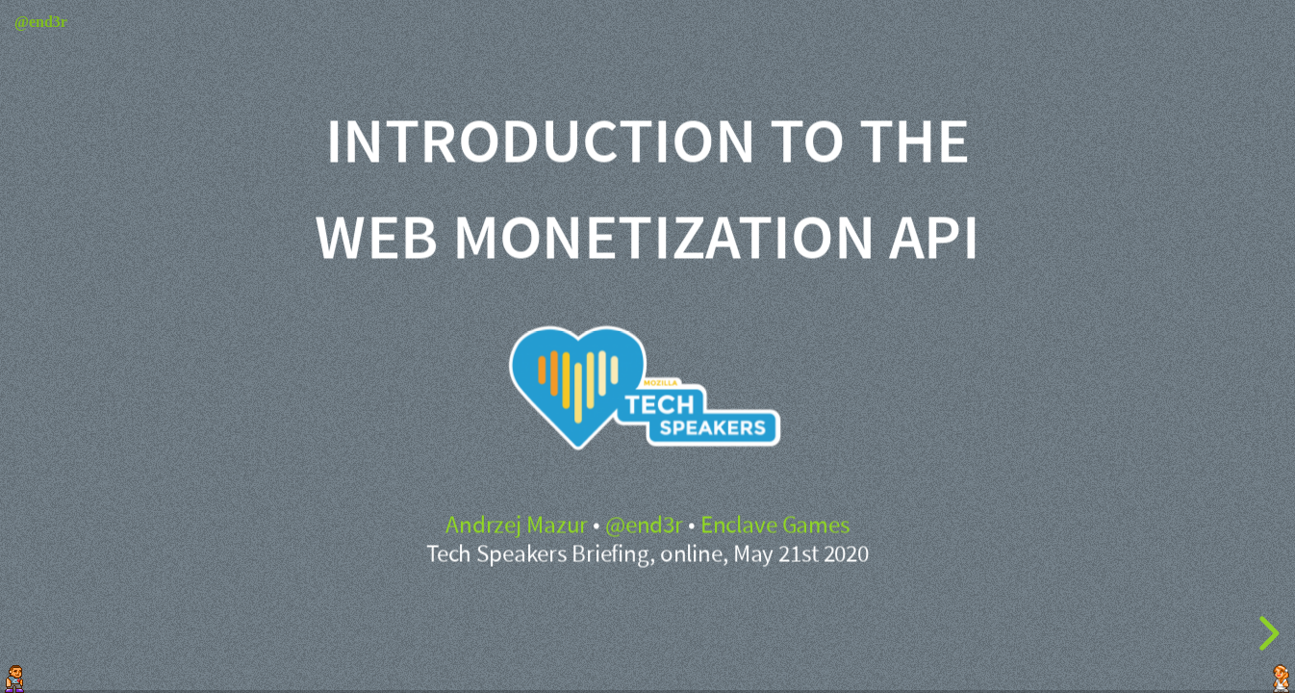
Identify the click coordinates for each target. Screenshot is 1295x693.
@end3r (644, 526)
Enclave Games (775, 526)
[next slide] (1266, 633)
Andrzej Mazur (516, 526)
